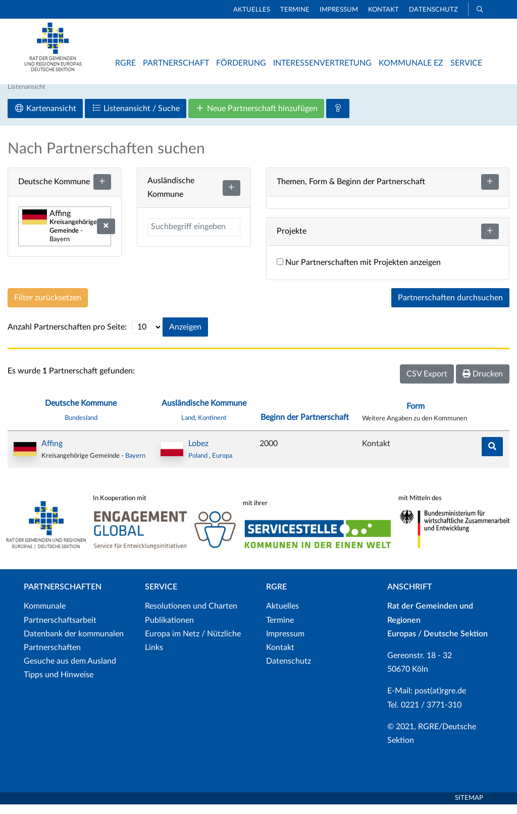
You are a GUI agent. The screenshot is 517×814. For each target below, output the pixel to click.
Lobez (198, 453)
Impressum (339, 10)
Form (415, 416)
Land (188, 427)
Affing (52, 453)
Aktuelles (251, 10)
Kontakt (383, 10)
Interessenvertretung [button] (322, 63)
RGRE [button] (125, 63)
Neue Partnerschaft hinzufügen (256, 118)
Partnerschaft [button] (176, 63)
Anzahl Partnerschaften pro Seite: (67, 337)
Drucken (482, 383)
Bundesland (81, 427)
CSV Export (426, 383)
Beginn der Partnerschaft (305, 426)
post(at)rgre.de (440, 700)
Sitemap (469, 807)
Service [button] (466, 63)
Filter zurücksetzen (47, 307)
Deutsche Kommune (81, 413)
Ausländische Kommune (204, 413)
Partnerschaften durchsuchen (450, 307)
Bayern (135, 465)
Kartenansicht (45, 118)
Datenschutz (433, 10)
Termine (294, 10)
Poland (198, 465)
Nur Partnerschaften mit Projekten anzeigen (359, 272)
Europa (222, 465)
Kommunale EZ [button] (411, 63)
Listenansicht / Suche (135, 118)
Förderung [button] (241, 63)
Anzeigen (185, 337)
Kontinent (212, 427)
